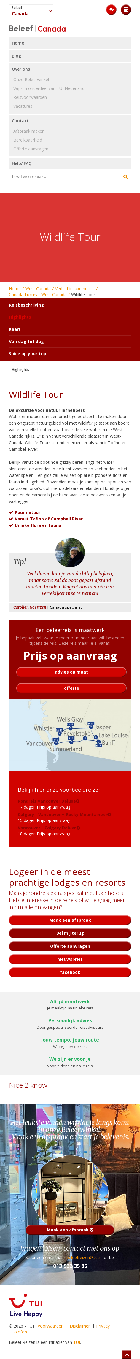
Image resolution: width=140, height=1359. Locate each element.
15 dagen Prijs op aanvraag (62, 817)
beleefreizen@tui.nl (84, 1257)
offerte (71, 688)
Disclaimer (80, 1326)
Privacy (103, 1326)
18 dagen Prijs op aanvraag (47, 830)
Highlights (20, 369)
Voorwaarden (50, 1326)
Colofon (19, 1332)
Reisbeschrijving (26, 305)
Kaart (15, 329)
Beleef (17, 7)
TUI (76, 1342)
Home (15, 288)
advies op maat (71, 672)
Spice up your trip (27, 353)
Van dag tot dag (26, 341)
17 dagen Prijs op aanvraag (47, 804)
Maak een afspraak (70, 1230)
